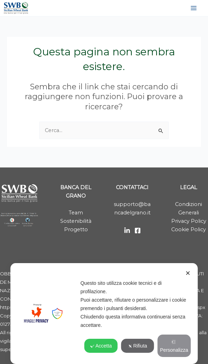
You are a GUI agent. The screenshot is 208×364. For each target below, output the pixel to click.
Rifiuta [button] (137, 346)
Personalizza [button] (174, 346)
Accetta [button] (101, 346)
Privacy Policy (188, 221)
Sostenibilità (75, 221)
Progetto (76, 229)
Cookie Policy (188, 229)
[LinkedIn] (127, 230)
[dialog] (104, 313)
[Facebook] (137, 230)
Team (76, 213)
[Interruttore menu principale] (193, 8)
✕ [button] (187, 273)
